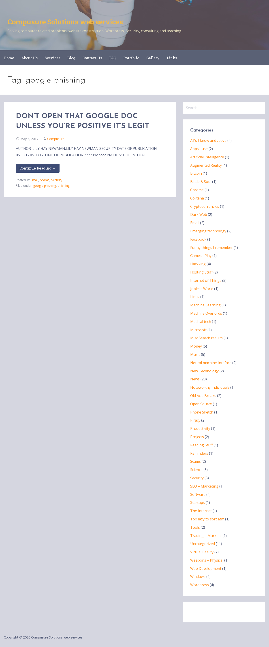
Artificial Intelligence (207, 157)
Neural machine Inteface (210, 362)
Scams (44, 180)
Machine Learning (205, 305)
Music (195, 354)
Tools (195, 527)
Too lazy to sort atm (207, 519)
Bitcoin (196, 173)
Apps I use (199, 148)
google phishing (44, 185)
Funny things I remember (211, 247)
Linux (194, 296)
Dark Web (198, 214)
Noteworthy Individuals (209, 387)
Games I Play (200, 255)
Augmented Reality (206, 165)
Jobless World (201, 288)
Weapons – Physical (206, 560)
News (195, 379)
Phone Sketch (201, 412)
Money (196, 346)
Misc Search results (206, 337)
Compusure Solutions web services (65, 21)
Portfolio (131, 57)
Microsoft (198, 329)
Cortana (197, 198)
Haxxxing (198, 263)
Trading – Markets (206, 535)
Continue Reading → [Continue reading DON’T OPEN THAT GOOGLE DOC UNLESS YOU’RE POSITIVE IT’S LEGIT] (37, 168)
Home (9, 57)
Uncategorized (202, 543)
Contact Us (92, 57)
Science (196, 469)
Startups (197, 502)
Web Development (205, 568)
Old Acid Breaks (203, 395)
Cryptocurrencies (204, 206)
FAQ (112, 57)
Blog (71, 57)
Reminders (199, 453)
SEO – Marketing (204, 486)
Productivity (200, 428)
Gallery (153, 57)
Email (34, 180)
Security (56, 180)
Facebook (198, 239)
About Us (29, 57)
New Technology (204, 371)
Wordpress (199, 584)
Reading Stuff (201, 445)
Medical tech (200, 321)
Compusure (55, 139)
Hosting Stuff (201, 272)
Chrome (197, 189)
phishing (64, 185)
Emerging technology (208, 231)
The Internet (201, 510)
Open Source (201, 403)
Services (52, 57)
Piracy (195, 420)
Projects (197, 436)
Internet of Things (205, 280)
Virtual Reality (201, 551)
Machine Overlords (206, 313)
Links (172, 57)
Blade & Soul (200, 181)
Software (197, 494)
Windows (197, 576)
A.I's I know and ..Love (208, 140)
